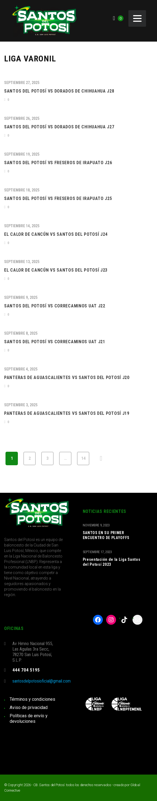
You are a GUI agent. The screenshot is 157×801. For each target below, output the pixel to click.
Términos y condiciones (32, 699)
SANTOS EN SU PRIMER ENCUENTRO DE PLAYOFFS (106, 535)
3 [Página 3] (47, 458)
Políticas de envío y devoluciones (29, 718)
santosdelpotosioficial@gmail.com (41, 681)
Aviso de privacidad (29, 707)
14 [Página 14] (83, 458)
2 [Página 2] (30, 458)
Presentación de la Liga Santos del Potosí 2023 (112, 562)
